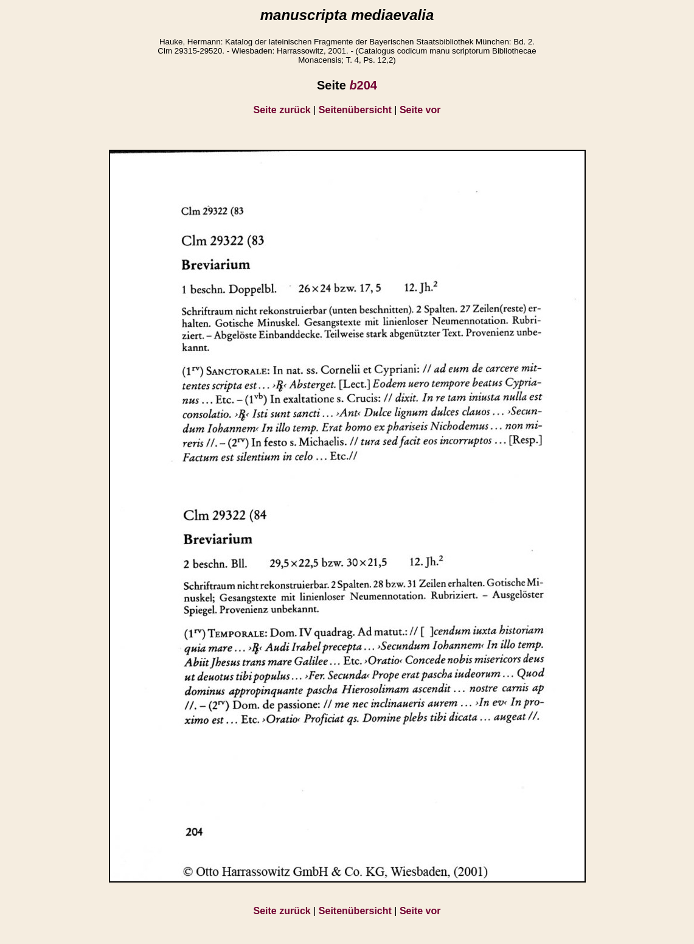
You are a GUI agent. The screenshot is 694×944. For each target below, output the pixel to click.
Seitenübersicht (355, 110)
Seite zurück (282, 110)
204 (363, 85)
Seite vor (420, 110)
